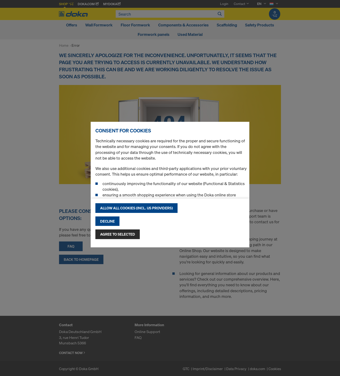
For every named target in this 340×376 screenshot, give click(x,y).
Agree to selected (117, 234)
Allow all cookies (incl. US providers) (136, 208)
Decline (107, 221)
